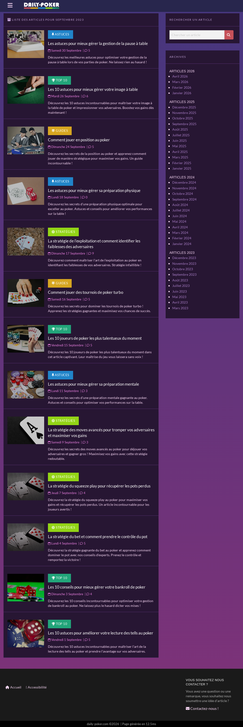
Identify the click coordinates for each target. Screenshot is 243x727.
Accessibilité (36, 687)
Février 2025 (181, 159)
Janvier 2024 (181, 237)
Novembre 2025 (184, 111)
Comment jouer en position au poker (79, 139)
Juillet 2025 (181, 132)
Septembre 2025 (184, 122)
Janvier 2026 (181, 92)
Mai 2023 (179, 288)
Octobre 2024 (182, 189)
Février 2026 (181, 86)
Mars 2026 (180, 81)
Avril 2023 (180, 293)
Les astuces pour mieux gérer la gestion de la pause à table (98, 43)
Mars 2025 (180, 154)
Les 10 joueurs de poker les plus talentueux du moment (95, 338)
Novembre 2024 (184, 183)
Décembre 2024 (184, 178)
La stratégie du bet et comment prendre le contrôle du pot (97, 536)
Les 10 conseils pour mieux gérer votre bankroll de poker (96, 587)
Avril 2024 (180, 221)
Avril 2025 (180, 148)
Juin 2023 (179, 282)
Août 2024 (180, 199)
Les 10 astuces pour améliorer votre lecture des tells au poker (100, 632)
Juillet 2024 (181, 205)
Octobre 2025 (182, 116)
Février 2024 (181, 231)
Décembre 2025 (184, 106)
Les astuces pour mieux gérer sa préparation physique (94, 190)
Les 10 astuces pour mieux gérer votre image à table (93, 89)
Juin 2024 (179, 210)
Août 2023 (180, 272)
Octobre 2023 (182, 261)
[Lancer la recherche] (229, 34)
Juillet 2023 (181, 277)
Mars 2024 (180, 226)
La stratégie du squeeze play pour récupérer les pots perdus (99, 485)
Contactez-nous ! (200, 708)
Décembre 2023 (184, 250)
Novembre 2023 (184, 256)
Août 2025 (180, 127)
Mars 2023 (180, 298)
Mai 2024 (179, 215)
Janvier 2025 (181, 164)
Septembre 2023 (184, 266)
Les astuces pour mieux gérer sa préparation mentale (93, 384)
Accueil (13, 687)
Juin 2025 (179, 138)
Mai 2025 (179, 143)
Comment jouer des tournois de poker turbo (85, 292)
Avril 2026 (180, 76)
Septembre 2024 (184, 194)
